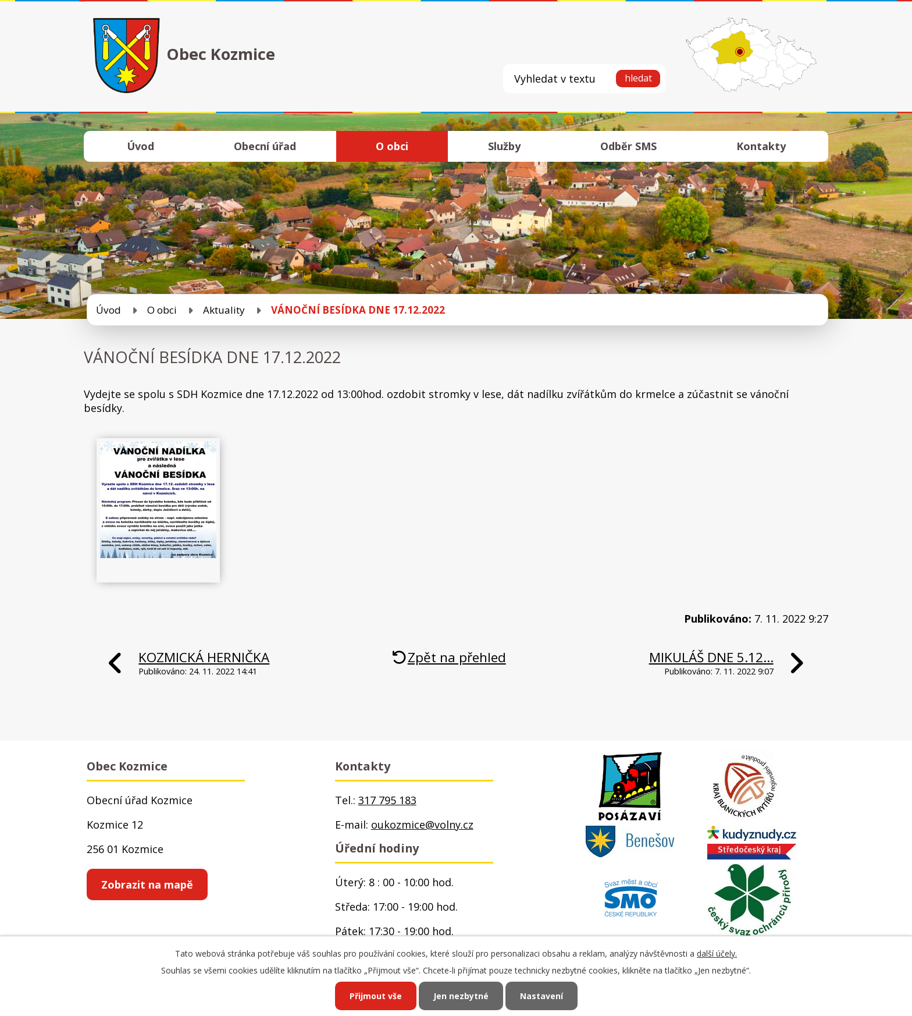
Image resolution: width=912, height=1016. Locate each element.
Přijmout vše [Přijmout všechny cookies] (376, 995)
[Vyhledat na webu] (584, 78)
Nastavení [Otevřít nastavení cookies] (541, 995)
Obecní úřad (265, 146)
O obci (392, 146)
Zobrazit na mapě (147, 884)
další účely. (717, 953)
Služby (504, 146)
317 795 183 (387, 800)
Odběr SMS (628, 146)
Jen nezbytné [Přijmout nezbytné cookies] (461, 995)
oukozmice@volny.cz (422, 825)
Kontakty (761, 146)
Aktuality (224, 310)
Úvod (140, 146)
